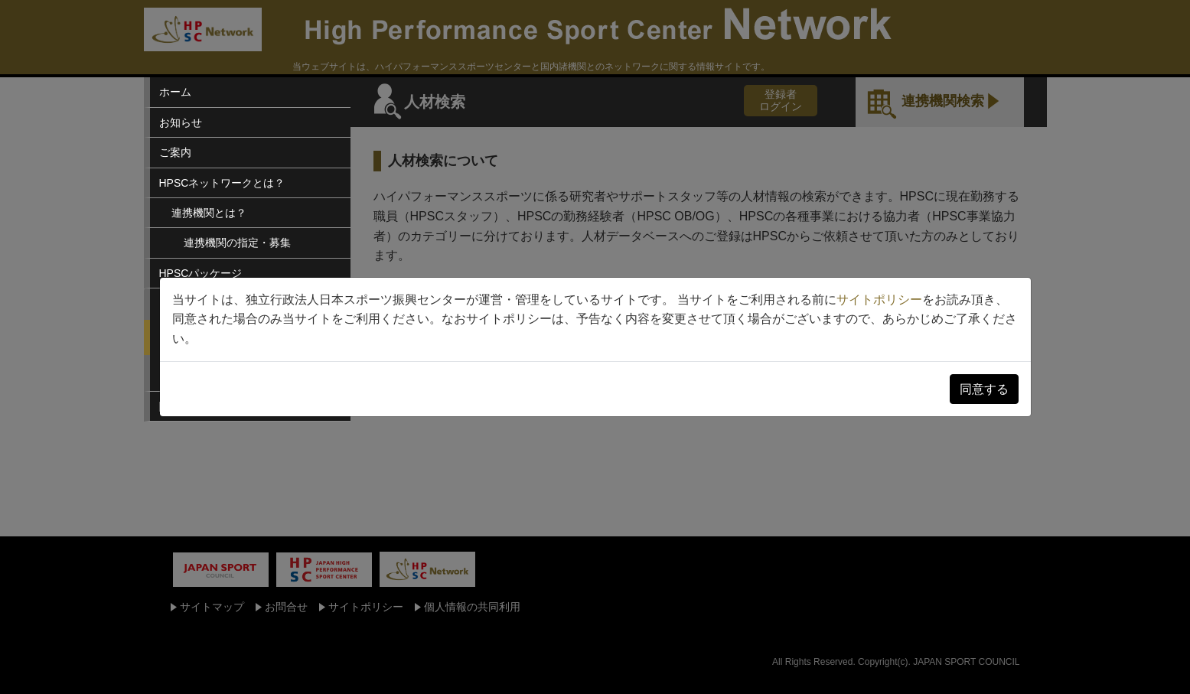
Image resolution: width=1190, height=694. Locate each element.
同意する (984, 389)
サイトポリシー (879, 299)
